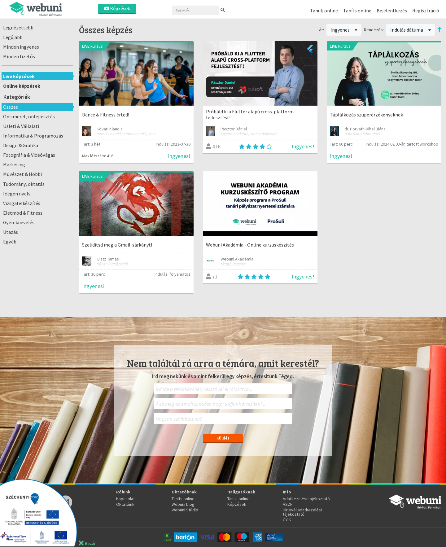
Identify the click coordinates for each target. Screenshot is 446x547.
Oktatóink (125, 504)
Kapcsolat (125, 498)
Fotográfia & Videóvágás (29, 155)
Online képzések (21, 86)
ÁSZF (287, 504)
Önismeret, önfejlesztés (29, 116)
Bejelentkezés (392, 10)
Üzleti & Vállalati (21, 126)
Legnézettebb (18, 27)
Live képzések (19, 76)
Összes (10, 107)
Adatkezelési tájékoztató (306, 498)
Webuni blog (183, 504)
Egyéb (9, 241)
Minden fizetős (19, 56)
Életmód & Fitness (22, 213)
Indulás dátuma (410, 30)
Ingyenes (344, 30)
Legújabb (13, 37)
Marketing (14, 164)
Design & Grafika (20, 145)
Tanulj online (324, 10)
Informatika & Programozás (33, 136)
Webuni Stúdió (185, 510)
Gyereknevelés (18, 222)
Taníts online (357, 10)
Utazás (10, 232)
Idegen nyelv (17, 193)
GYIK (287, 520)
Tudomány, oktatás (24, 184)
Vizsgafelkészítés (21, 203)
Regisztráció (425, 10)
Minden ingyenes (21, 47)
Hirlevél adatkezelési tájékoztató (302, 512)
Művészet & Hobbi (22, 174)
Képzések (117, 8)
